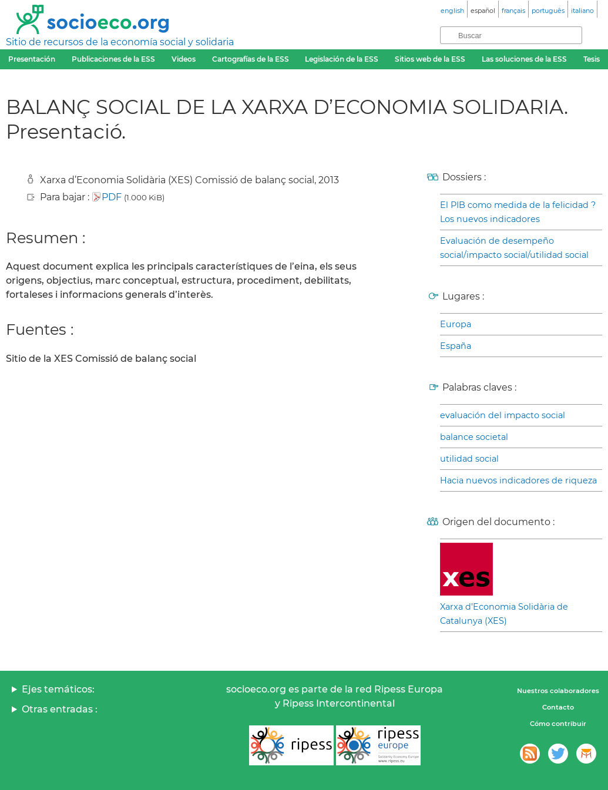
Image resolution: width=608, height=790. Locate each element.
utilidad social (469, 458)
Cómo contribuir (558, 724)
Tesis (591, 59)
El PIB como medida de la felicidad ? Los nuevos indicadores (518, 212)
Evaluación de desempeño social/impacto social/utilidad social (514, 248)
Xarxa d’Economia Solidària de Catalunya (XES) (504, 613)
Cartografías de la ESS (250, 59)
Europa (455, 324)
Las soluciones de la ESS (524, 59)
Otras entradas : (60, 709)
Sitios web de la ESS (430, 59)
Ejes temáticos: (58, 689)
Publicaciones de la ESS (113, 59)
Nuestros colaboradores (558, 691)
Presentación (31, 59)
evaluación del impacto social (502, 415)
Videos (184, 59)
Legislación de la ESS (341, 59)
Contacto (558, 707)
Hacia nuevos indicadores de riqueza (518, 480)
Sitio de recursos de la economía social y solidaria (120, 42)
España (455, 346)
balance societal (474, 437)
